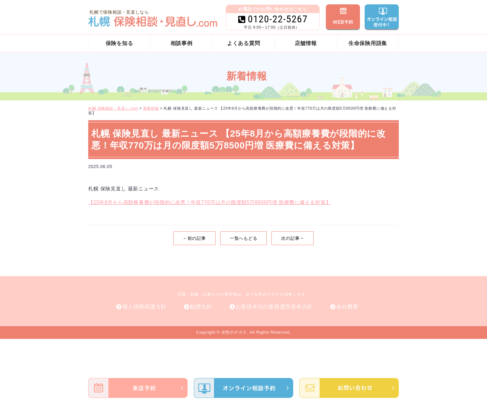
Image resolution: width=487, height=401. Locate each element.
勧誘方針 (201, 307)
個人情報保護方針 (144, 307)
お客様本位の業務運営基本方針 (274, 307)
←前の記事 (194, 238)
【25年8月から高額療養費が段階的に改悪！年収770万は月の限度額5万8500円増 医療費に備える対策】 (209, 202)
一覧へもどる (243, 238)
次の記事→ (292, 238)
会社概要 (347, 307)
